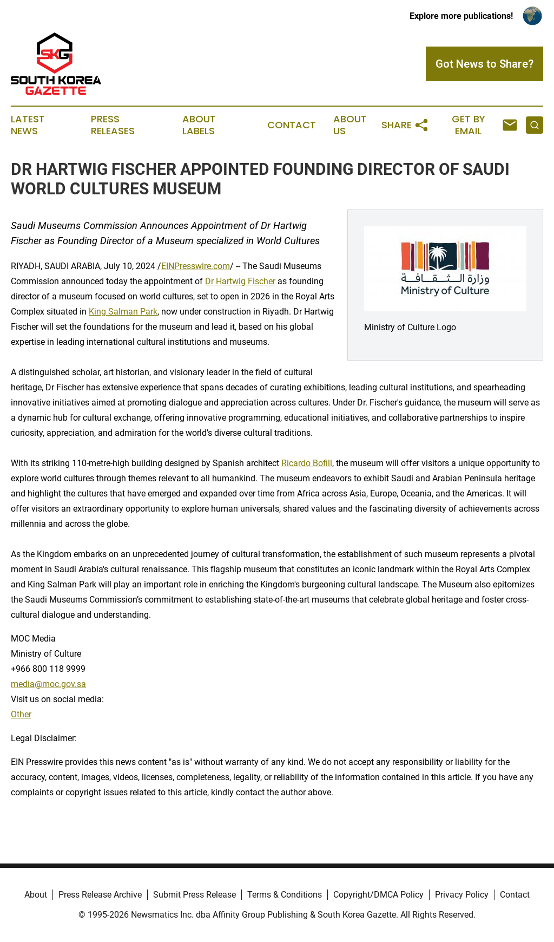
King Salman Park (123, 311)
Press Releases (113, 125)
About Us (350, 125)
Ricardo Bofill (306, 463)
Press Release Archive (100, 894)
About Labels (199, 125)
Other (21, 714)
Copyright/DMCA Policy (378, 894)
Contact (291, 125)
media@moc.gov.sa (48, 684)
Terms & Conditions (284, 894)
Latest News (28, 125)
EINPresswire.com (195, 266)
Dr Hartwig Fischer (240, 281)
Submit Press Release (194, 894)
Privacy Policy (462, 894)
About (35, 894)
